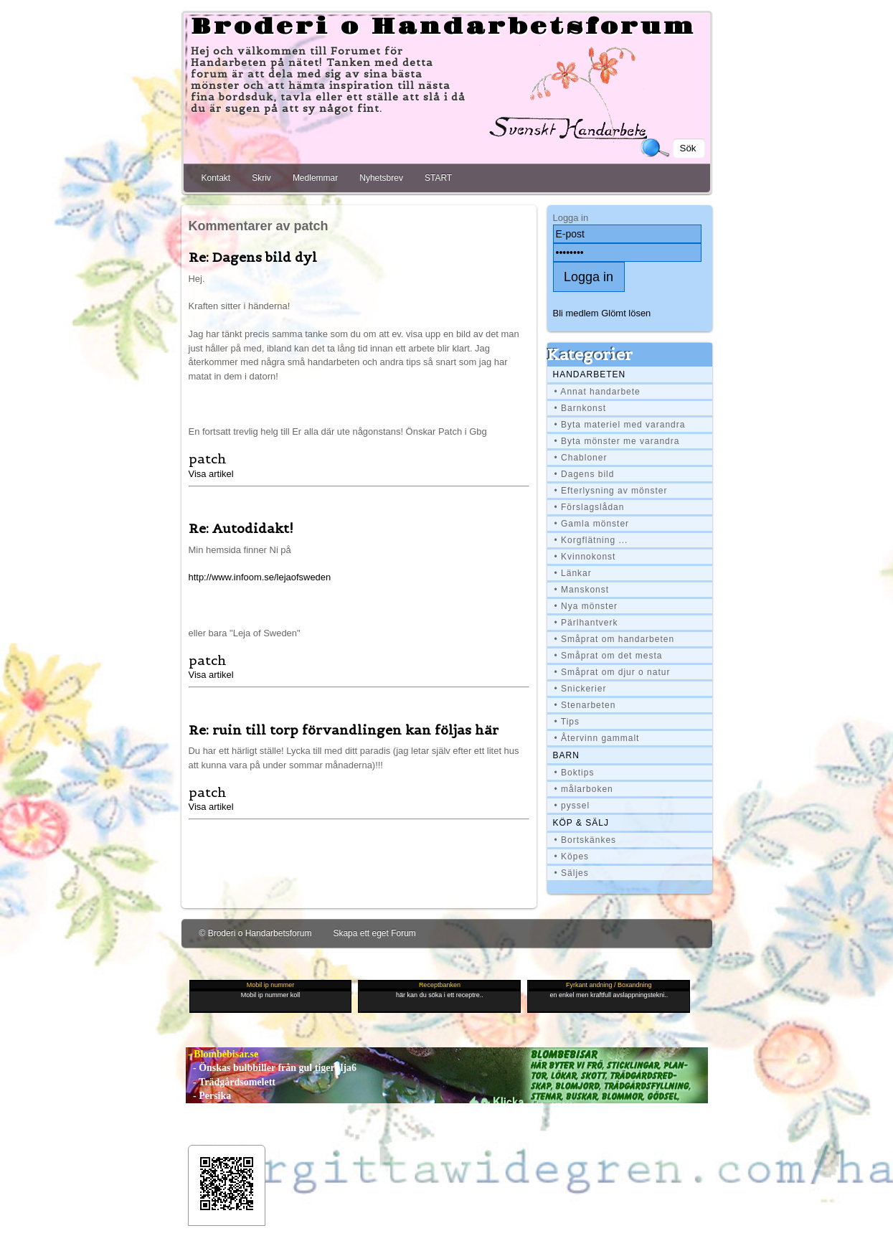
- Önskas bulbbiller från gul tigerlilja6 (271, 1067)
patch (208, 458)
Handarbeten (589, 374)
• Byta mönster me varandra (617, 441)
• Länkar (573, 573)
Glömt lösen (626, 313)
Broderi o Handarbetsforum (443, 27)
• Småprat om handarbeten (614, 639)
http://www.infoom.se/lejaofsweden (260, 577)
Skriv (261, 178)
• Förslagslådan (589, 507)
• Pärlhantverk (586, 623)
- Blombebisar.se (222, 1054)
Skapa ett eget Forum (374, 933)
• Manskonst (582, 590)
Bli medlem (576, 313)
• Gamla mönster (592, 524)
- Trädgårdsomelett (230, 1082)
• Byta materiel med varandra (620, 425)
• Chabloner (581, 458)
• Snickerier (580, 689)
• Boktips (574, 773)
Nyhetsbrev (381, 178)
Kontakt (216, 178)
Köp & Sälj (581, 823)
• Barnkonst (580, 408)
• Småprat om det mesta (608, 656)
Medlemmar (315, 178)
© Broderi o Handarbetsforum (255, 933)
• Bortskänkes (585, 840)
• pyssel (572, 806)
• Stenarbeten (585, 705)
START (438, 178)
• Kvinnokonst (585, 557)
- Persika (209, 1095)
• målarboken (583, 789)
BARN (566, 755)
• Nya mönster (586, 606)
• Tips (567, 722)
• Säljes (571, 873)
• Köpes (572, 856)
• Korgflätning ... (591, 540)
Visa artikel (211, 473)
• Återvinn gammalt (597, 738)
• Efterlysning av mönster (611, 491)
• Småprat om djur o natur (612, 672)
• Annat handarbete (597, 392)
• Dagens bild (584, 474)
